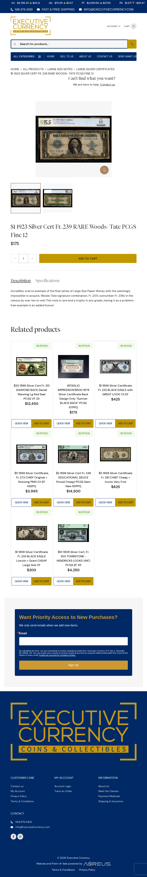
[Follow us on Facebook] (13, 836)
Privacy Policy (19, 796)
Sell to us (66, 56)
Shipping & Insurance (110, 801)
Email (23, 633)
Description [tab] (21, 280)
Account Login (62, 786)
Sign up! (73, 665)
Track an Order (63, 791)
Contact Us (104, 56)
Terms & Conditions (22, 801)
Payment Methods (109, 796)
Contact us (107, 84)
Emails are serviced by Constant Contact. (57, 655)
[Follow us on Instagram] (20, 836)
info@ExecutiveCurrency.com (108, 9)
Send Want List (128, 56)
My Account (18, 791)
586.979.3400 (24, 9)
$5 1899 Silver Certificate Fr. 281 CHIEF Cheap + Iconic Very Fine (115, 477)
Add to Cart (87, 258)
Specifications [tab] (48, 280)
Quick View (21, 423)
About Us (85, 56)
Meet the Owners (108, 791)
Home (50, 56)
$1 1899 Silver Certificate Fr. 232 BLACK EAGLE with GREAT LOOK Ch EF (115, 390)
